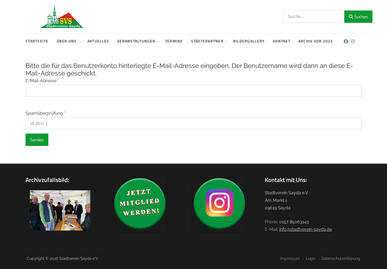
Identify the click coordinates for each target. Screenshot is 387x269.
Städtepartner (208, 41)
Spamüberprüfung (45, 113)
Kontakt (281, 41)
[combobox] (308, 16)
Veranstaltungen (137, 41)
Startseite (37, 41)
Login (311, 258)
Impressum (290, 258)
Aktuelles (98, 41)
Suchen (352, 16)
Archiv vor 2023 (315, 41)
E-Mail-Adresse (42, 80)
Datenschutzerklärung (340, 258)
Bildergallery (249, 41)
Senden (37, 140)
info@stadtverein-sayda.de (305, 229)
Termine (174, 41)
